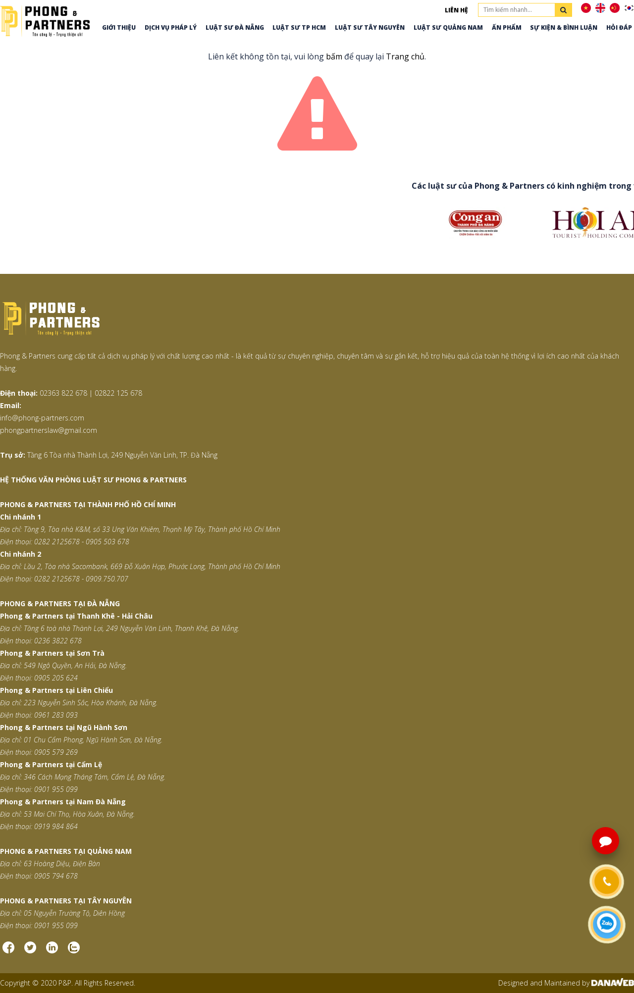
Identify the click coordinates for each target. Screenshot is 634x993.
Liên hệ (456, 10)
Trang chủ (405, 56)
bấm (334, 56)
